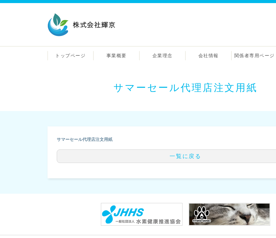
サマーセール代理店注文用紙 (85, 139)
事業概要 (116, 55)
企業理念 (162, 55)
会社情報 (208, 55)
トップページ (70, 55)
